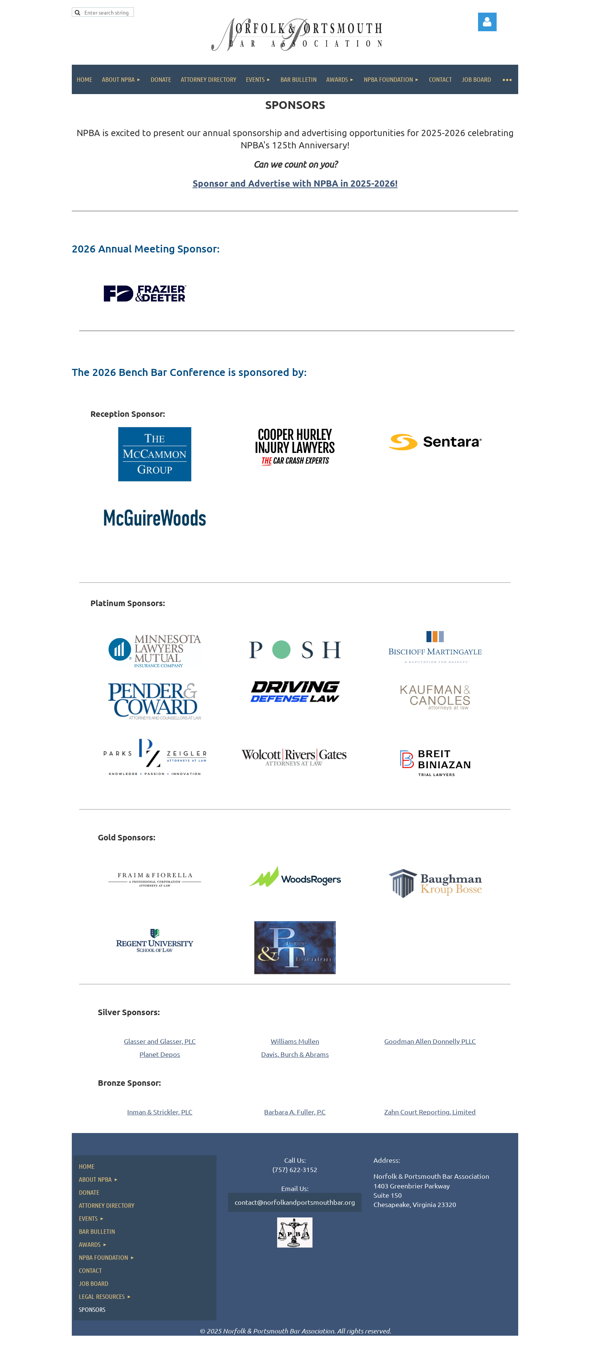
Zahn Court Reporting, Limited (430, 1112)
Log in (487, 22)
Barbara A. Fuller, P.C (295, 1112)
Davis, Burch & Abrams (295, 1054)
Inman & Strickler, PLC (159, 1112)
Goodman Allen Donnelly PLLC (430, 1041)
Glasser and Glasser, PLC (160, 1041)
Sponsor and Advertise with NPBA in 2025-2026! (295, 183)
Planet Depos (160, 1054)
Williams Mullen (295, 1041)
